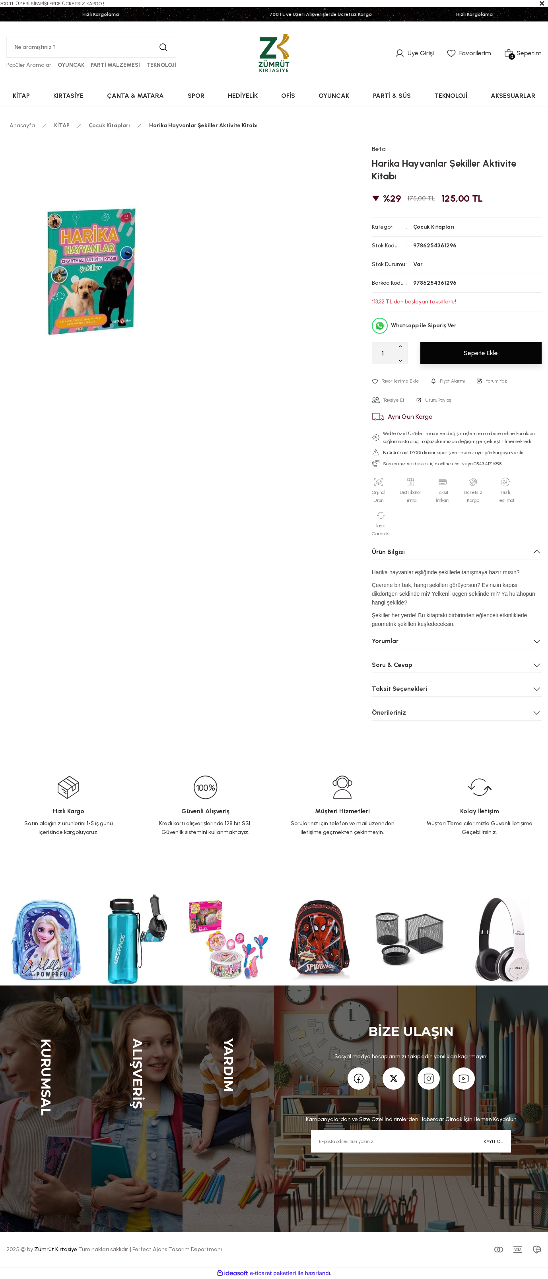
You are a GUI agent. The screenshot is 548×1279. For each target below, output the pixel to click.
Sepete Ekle (481, 353)
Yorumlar (385, 641)
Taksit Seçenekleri (399, 688)
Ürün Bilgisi (388, 552)
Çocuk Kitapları (434, 227)
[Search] (91, 47)
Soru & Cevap (392, 665)
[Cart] (523, 53)
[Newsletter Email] (411, 1141)
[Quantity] (390, 353)
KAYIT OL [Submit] (493, 1141)
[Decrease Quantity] (402, 360)
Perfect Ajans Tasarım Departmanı (177, 1249)
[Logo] (274, 53)
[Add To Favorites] (395, 381)
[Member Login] (414, 53)
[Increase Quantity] (402, 346)
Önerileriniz (389, 712)
